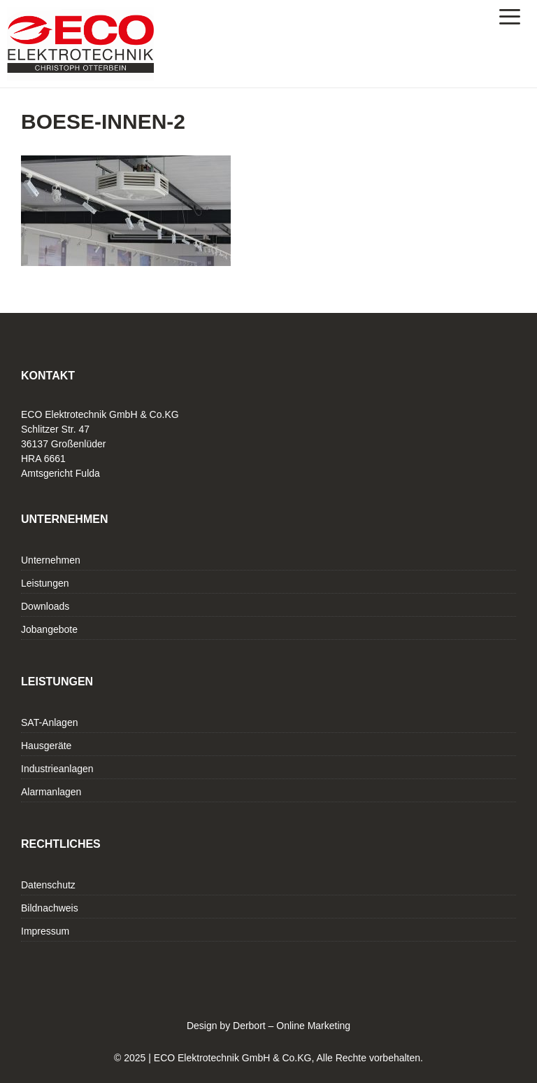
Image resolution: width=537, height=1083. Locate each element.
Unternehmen (50, 560)
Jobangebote (49, 629)
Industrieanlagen (57, 768)
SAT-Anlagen (49, 722)
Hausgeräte (46, 745)
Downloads (45, 606)
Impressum (45, 931)
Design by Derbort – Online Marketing (268, 1025)
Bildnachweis (49, 908)
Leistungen (45, 583)
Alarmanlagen (51, 791)
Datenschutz (48, 884)
